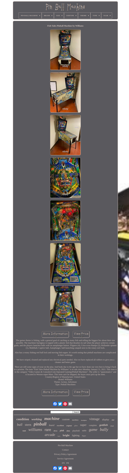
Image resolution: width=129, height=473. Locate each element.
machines (75, 420)
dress (55, 431)
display (105, 419)
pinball (40, 424)
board (51, 425)
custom (66, 419)
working (36, 419)
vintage (94, 419)
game (93, 429)
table (84, 430)
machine (52, 418)
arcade (50, 435)
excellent (60, 425)
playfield (76, 431)
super (83, 425)
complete (93, 425)
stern (28, 425)
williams (35, 429)
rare (48, 430)
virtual (112, 426)
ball (19, 425)
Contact (65, 450)
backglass (84, 420)
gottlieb (103, 425)
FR (67, 463)
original (69, 426)
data (68, 431)
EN (63, 463)
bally (104, 429)
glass (76, 426)
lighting (75, 435)
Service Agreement (65, 458)
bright (66, 435)
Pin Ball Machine (65, 445)
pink (62, 430)
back (59, 436)
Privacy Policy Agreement (65, 454)
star (113, 420)
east (24, 431)
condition (22, 419)
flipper (84, 436)
